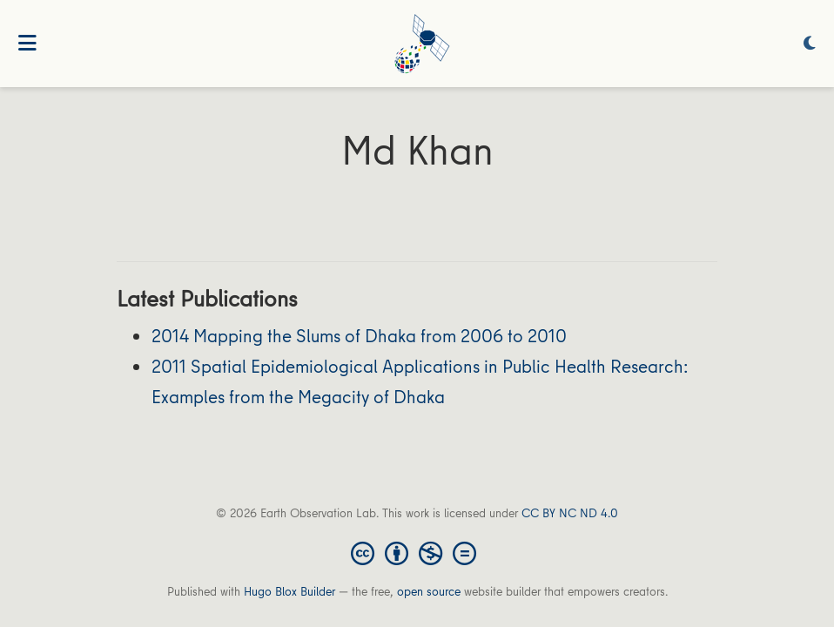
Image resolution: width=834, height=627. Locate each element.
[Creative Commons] (417, 552)
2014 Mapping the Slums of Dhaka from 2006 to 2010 (359, 335)
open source (429, 591)
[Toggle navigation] (27, 43)
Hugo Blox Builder (289, 591)
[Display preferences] (810, 44)
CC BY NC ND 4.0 (569, 513)
